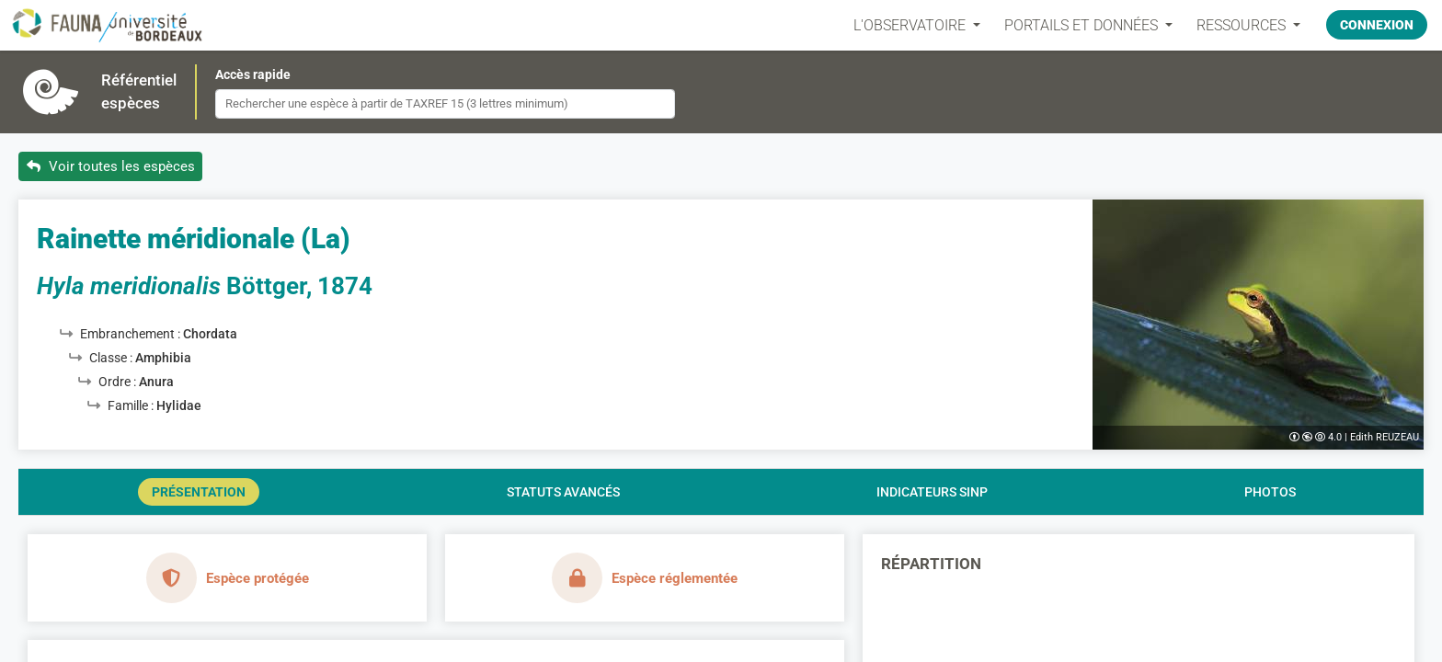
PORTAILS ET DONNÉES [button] (1083, 25)
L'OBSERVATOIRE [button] (911, 25)
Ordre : (118, 381)
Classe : (112, 357)
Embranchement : (131, 333)
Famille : (132, 405)
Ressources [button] (1242, 25)
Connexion (1376, 24)
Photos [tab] (1270, 492)
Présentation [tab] (199, 492)
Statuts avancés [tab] (563, 492)
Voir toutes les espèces (111, 166)
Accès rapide (253, 74)
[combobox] (445, 104)
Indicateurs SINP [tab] (932, 492)
